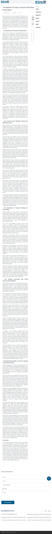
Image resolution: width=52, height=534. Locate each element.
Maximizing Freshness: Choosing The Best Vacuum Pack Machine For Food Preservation (14, 517)
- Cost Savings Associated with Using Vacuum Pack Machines (42, 34)
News (49, 510)
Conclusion (37, 39)
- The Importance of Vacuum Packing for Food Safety (42, 32)
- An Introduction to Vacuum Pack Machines (42, 27)
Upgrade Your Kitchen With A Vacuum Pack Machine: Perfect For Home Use (39, 517)
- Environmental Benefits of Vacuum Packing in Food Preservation (42, 36)
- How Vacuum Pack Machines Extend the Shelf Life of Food (42, 30)
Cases (46, 510)
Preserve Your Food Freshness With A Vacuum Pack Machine (39, 520)
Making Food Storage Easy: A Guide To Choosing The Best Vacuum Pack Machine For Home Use (39, 514)
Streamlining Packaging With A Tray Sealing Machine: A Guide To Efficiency (9, 514)
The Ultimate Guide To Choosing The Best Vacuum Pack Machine (14, 520)
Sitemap (14, 532)
